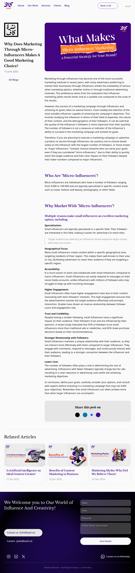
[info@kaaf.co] (27, 532)
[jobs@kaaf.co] (24, 541)
